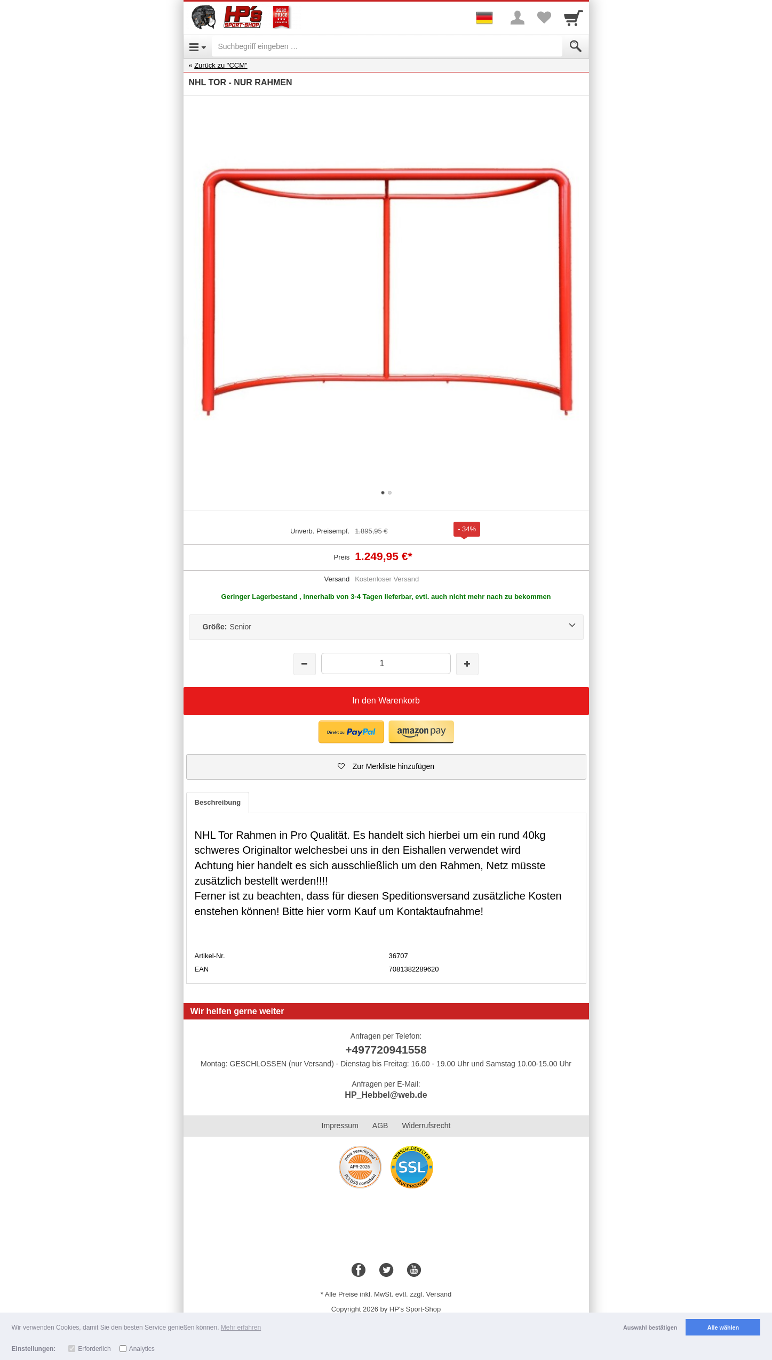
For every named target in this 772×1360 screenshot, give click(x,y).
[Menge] (386, 663)
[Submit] (575, 46)
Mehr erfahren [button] (241, 1327)
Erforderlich (94, 1349)
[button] (351, 732)
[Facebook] (358, 1270)
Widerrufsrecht (426, 1125)
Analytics (142, 1349)
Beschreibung (218, 802)
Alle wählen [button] (723, 1327)
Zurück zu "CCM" (221, 65)
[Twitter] (386, 1270)
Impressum (340, 1125)
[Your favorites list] (544, 17)
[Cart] (573, 17)
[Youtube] (414, 1270)
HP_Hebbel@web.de (386, 1094)
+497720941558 (385, 1049)
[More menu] (517, 17)
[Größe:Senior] (386, 627)
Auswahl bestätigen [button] (650, 1327)
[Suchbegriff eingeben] (387, 46)
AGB (380, 1125)
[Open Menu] (197, 46)
